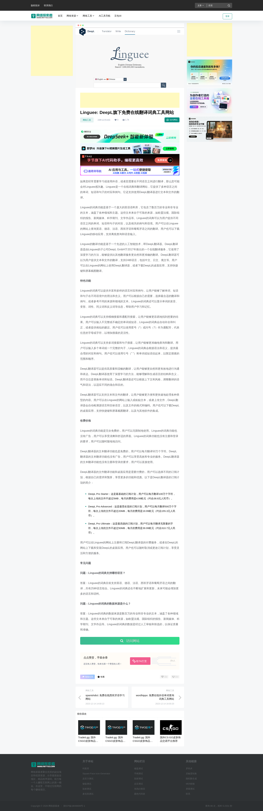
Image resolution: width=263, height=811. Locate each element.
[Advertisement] (52, 51)
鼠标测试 (87, 789)
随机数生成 (191, 778)
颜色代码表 (139, 794)
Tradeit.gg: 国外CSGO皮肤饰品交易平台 (88, 741)
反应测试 (138, 784)
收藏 (100, 676)
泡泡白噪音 (139, 789)
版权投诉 (35, 5)
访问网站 (172, 119)
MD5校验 (190, 784)
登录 (227, 16)
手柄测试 (138, 773)
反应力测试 (88, 778)
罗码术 (189, 768)
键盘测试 (87, 784)
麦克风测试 (88, 794)
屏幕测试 (190, 789)
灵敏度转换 (191, 773)
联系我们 (48, 5)
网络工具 (89, 16)
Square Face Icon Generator (96, 773)
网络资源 (73, 16)
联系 (188, 794)
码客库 (86, 768)
